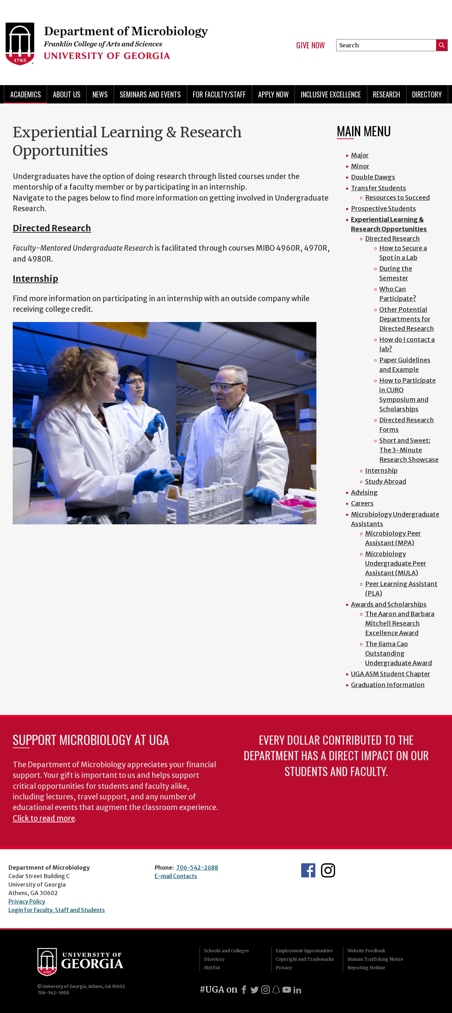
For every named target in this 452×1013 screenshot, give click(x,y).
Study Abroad (385, 481)
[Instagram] (265, 989)
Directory (427, 94)
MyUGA (212, 967)
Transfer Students (378, 188)
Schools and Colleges (226, 950)
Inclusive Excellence (331, 94)
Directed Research (52, 228)
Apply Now (273, 94)
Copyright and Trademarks (305, 959)
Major (360, 155)
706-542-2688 (197, 867)
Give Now (310, 45)
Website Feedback (366, 950)
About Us (67, 94)
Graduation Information (388, 685)
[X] (254, 989)
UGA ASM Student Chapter (390, 674)
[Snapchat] (276, 989)
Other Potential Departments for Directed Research (406, 319)
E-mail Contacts (176, 876)
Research (386, 94)
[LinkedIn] (297, 989)
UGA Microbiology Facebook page (308, 870)
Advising (364, 492)
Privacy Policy (26, 901)
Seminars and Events (150, 94)
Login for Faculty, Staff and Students (56, 909)
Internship (35, 278)
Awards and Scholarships (389, 604)
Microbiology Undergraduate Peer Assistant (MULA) (395, 563)
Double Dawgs (373, 177)
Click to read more (44, 818)
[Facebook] (244, 989)
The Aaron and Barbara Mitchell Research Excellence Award (399, 623)
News (100, 94)
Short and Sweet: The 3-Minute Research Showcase (409, 450)
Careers (362, 503)
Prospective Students (383, 208)
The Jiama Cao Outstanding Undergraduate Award (398, 653)
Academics (25, 94)
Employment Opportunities (304, 950)
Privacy (284, 967)
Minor (360, 166)
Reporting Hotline (366, 967)
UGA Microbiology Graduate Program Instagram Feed (328, 870)
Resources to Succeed (397, 197)
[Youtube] (286, 989)
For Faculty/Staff (219, 94)
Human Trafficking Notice (375, 959)
